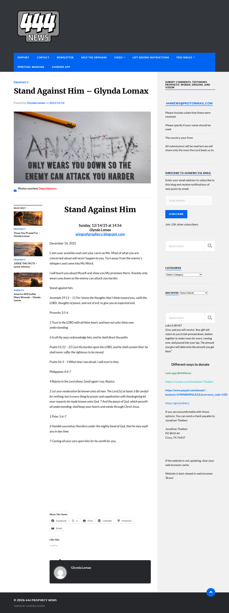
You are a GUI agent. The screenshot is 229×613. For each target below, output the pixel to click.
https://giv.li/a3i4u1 (177, 403)
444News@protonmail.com (189, 103)
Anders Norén (35, 606)
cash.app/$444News (178, 373)
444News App (61, 67)
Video (118, 57)
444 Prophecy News (43, 600)
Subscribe (176, 214)
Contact (43, 57)
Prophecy (21, 82)
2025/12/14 (56, 102)
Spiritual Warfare (31, 67)
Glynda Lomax (36, 102)
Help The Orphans (94, 57)
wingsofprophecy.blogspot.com (100, 234)
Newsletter (65, 57)
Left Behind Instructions (151, 57)
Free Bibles (184, 57)
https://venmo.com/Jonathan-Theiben (189, 381)
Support (23, 57)
